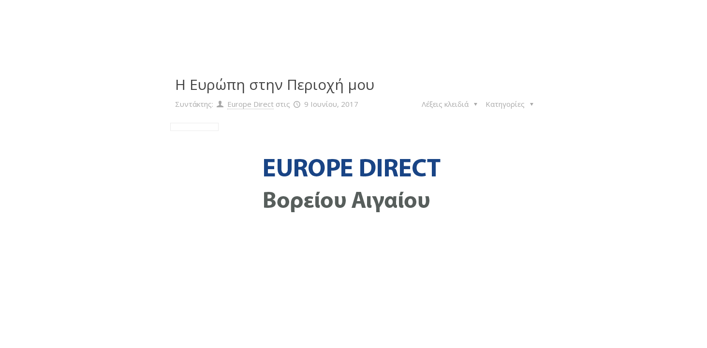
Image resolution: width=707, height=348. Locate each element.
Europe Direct (250, 104)
